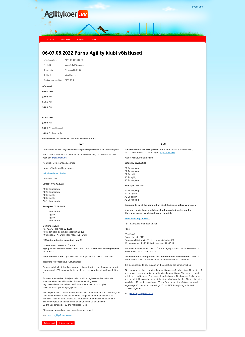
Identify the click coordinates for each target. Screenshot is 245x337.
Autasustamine (65, 323)
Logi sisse (197, 6)
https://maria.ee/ (59, 157)
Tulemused (49, 323)
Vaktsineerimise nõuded (54, 173)
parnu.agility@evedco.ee (60, 315)
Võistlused (65, 39)
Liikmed (81, 39)
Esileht (50, 39)
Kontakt (95, 39)
